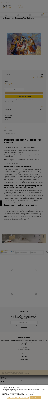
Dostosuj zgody (25, 397)
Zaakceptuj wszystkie (35, 397)
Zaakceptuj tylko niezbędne (14, 397)
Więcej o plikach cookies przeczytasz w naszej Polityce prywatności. (18, 394)
